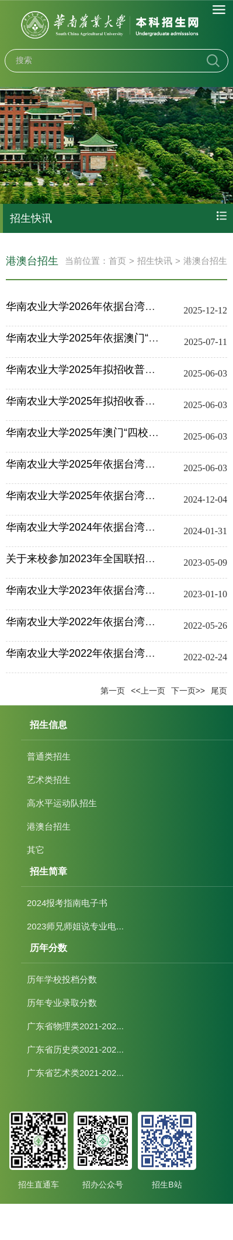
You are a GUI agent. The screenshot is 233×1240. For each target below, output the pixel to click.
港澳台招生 (205, 261)
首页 (117, 261)
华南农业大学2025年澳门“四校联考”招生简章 (110, 432)
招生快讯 (154, 261)
